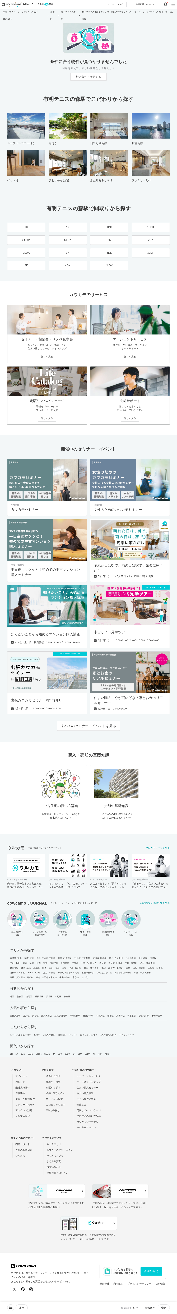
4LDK (107, 1054)
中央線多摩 (64, 977)
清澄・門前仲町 (50, 963)
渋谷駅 (35, 1015)
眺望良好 (62, 1035)
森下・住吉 (47, 968)
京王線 (36, 968)
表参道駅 (131, 1015)
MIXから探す (53, 1110)
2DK (60, 1054)
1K (16, 1054)
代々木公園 (130, 958)
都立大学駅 (88, 1015)
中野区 (58, 996)
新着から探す (53, 1081)
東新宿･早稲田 (115, 963)
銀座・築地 (28, 963)
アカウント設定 (23, 1110)
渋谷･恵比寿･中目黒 (45, 958)
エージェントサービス (89, 1076)
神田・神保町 (33, 972)
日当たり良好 (49, 1035)
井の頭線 (143, 958)
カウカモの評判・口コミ (59, 1150)
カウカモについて (114, 4)
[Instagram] (31, 1289)
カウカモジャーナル (87, 1121)
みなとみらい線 (104, 972)
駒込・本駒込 (49, 972)
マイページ (21, 1076)
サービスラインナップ (89, 1081)
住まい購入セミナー (87, 1087)
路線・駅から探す (55, 1093)
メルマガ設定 (22, 1116)
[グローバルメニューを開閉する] (173, 4)
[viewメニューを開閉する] (22, 1307)
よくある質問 (53, 1161)
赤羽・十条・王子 (142, 972)
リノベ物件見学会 (86, 1099)
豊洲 (38, 963)
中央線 (75, 963)
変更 (163, 1307)
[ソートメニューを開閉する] (10, 1307)
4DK (100, 1054)
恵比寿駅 (120, 1015)
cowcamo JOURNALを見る (155, 903)
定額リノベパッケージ (89, 1110)
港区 (12, 996)
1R (11, 1054)
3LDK (87, 1054)
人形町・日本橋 (155, 968)
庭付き (37, 1035)
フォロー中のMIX (24, 1104)
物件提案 (81, 1104)
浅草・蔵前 (60, 968)
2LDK (67, 1054)
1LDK (30, 1054)
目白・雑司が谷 (91, 968)
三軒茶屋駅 (15, 1015)
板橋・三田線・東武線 (46, 977)
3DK (80, 1054)
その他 (85, 977)
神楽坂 (153, 958)
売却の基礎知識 (23, 1150)
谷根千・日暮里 (17, 972)
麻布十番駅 (157, 1015)
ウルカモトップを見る (158, 847)
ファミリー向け (126, 1035)
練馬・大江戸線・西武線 (21, 977)
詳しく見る (47, 356)
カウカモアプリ (54, 1155)
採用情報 (160, 1283)
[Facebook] (22, 1289)
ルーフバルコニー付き (20, 1035)
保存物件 (20, 1093)
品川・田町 (15, 963)
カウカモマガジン (86, 1127)
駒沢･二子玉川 (116, 958)
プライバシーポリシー (139, 1283)
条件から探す (53, 1076)
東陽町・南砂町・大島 (68, 972)
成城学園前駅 (60, 1015)
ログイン (145, 4)
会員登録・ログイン (57, 1172)
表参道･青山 (16, 958)
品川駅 (26, 1015)
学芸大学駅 (144, 1015)
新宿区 (20, 996)
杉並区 (67, 996)
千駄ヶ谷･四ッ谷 (89, 963)
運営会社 (104, 1283)
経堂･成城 (26, 968)
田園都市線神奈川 (122, 972)
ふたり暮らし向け (108, 1035)
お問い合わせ (53, 1167)
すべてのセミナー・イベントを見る (88, 726)
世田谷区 (39, 996)
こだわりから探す (55, 1104)
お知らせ (20, 1081)
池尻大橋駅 (46, 1015)
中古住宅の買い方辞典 (89, 1116)
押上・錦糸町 (75, 968)
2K (54, 1054)
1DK (23, 1054)
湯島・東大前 (139, 968)
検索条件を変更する (88, 76)
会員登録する (151, 1271)
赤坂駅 (110, 1015)
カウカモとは (53, 1144)
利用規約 (118, 1283)
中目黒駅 (100, 1015)
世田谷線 (14, 968)
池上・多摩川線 (147, 963)
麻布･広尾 (29, 958)
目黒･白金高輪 (65, 958)
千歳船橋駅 (75, 1015)
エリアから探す (54, 1099)
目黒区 (29, 996)
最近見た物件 (22, 1087)
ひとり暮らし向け (88, 1035)
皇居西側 (65, 963)
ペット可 (73, 1035)
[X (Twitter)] (14, 1289)
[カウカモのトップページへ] (26, 4)
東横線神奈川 (88, 972)
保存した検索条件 (25, 1099)
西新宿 (102, 963)
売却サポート (22, 1144)
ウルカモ (20, 1155)
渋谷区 (49, 996)
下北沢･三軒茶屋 (82, 958)
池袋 (103, 968)
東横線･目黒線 (99, 958)
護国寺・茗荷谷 (115, 968)
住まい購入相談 (85, 1093)
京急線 (76, 977)
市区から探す (53, 1087)
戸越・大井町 (131, 963)
